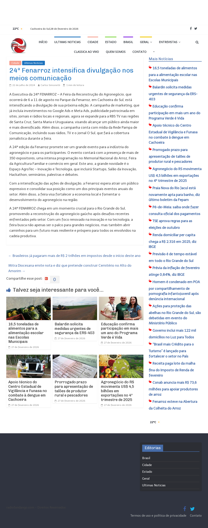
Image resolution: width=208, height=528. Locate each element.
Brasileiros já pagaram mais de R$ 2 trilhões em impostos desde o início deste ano (74, 256)
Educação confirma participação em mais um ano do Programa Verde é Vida (119, 331)
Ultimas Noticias (67, 42)
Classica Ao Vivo (86, 52)
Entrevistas (168, 42)
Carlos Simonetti (50, 85)
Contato (139, 52)
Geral (144, 42)
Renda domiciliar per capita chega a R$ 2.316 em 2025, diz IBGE (172, 241)
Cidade (93, 42)
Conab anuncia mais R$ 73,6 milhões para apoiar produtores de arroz (173, 388)
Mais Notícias (161, 59)
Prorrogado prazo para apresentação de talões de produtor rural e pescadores (74, 389)
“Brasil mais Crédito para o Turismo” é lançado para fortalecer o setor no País (171, 350)
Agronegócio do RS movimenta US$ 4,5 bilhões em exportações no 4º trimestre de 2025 (117, 391)
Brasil (128, 42)
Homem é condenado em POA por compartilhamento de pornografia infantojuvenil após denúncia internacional (174, 290)
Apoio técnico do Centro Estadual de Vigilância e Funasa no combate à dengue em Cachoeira (27, 391)
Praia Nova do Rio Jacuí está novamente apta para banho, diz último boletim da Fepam (174, 194)
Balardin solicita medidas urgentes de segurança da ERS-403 (74, 328)
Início (43, 42)
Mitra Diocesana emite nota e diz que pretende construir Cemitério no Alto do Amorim (69, 268)
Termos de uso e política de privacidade (158, 515)
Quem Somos (116, 52)
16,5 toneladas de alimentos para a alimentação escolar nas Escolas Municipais (26, 333)
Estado (110, 42)
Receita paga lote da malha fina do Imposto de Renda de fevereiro (172, 369)
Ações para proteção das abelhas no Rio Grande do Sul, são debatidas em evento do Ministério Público (175, 314)
